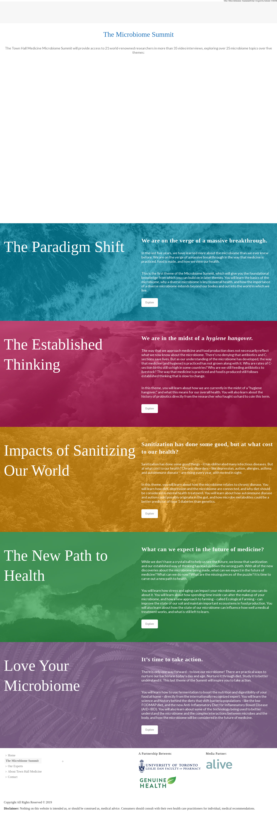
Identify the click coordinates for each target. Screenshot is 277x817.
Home (10, 755)
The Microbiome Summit (237, 1)
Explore (149, 302)
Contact (12, 777)
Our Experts (257, 1)
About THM (270, 1)
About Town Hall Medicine (24, 771)
